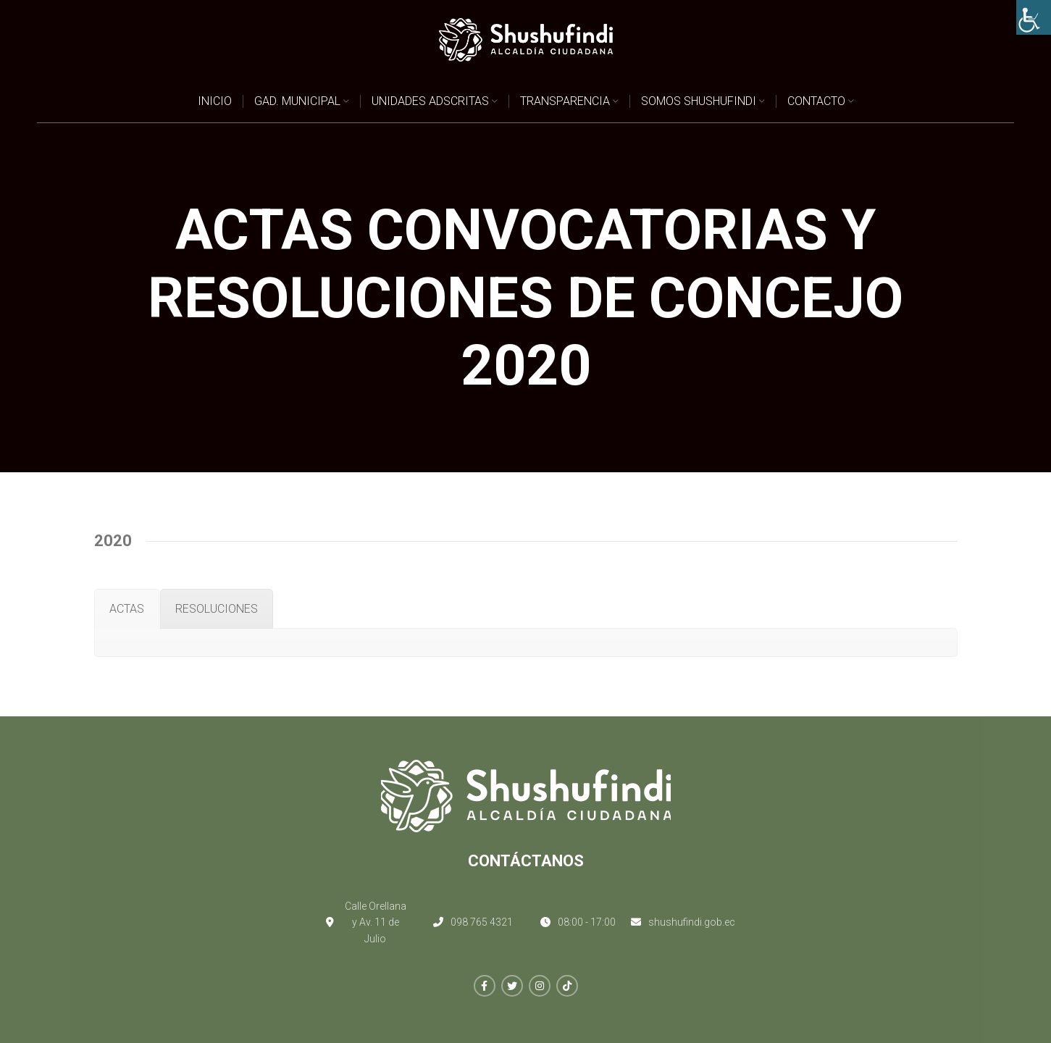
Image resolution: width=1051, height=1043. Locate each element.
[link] (1033, 17)
